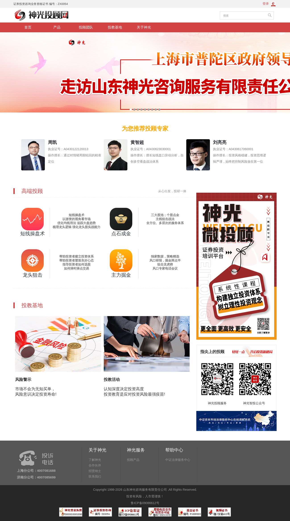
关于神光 (144, 27)
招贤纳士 (95, 471)
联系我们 (95, 476)
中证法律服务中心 (177, 460)
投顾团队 (86, 27)
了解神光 (95, 460)
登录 (266, 3)
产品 (56, 27)
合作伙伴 (95, 465)
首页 (27, 27)
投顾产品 (133, 460)
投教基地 (115, 27)
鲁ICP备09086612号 (145, 503)
